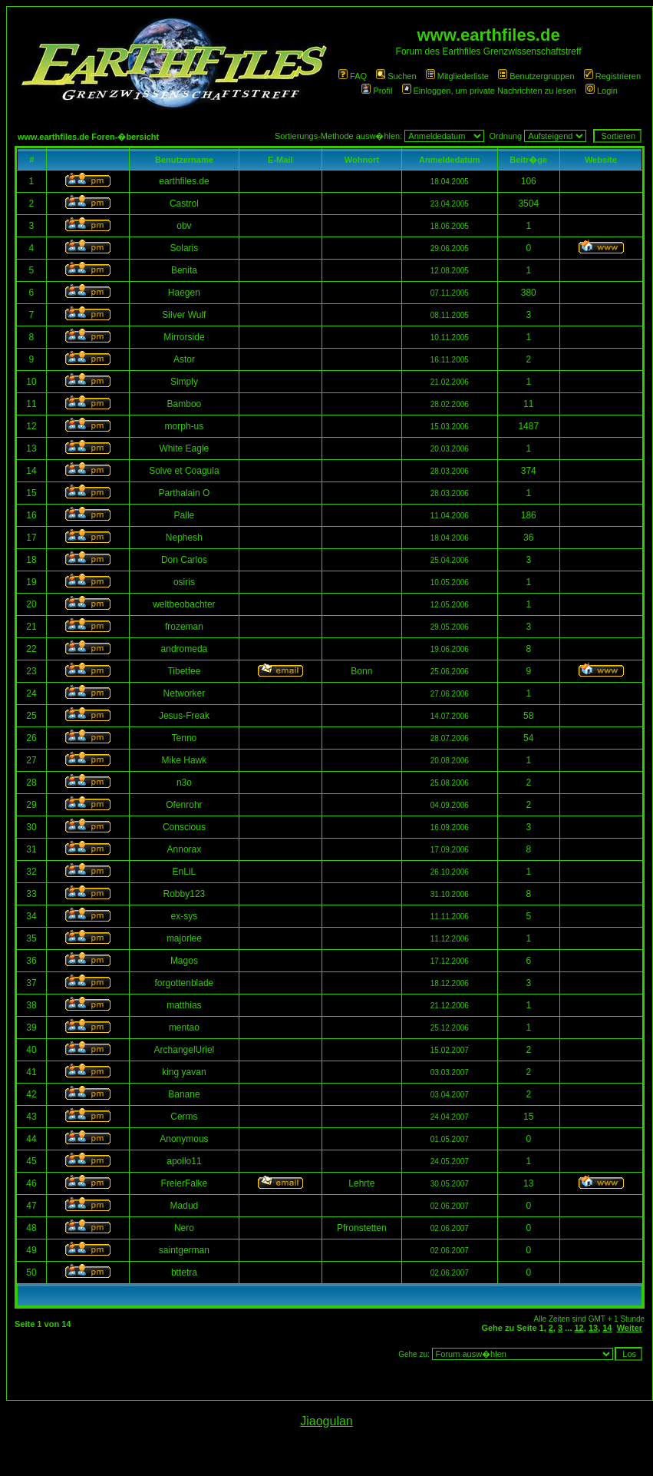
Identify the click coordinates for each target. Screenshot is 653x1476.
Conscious (184, 827)
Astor (184, 359)
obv (183, 225)
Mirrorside (183, 337)
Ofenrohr (184, 804)
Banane (184, 1094)
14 (607, 1327)
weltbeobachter (184, 604)
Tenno (184, 738)
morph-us (184, 426)
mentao (184, 1027)
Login (601, 90)
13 (593, 1327)
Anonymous (184, 1138)
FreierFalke (184, 1183)
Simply (184, 381)
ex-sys (184, 916)
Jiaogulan (326, 1421)
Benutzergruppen (536, 76)
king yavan (184, 1072)
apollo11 (184, 1161)
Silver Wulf (184, 314)
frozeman (184, 626)
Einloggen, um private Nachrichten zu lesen (489, 90)
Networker (184, 693)
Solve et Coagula (184, 470)
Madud (184, 1205)
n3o (184, 782)
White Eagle (184, 448)
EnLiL (184, 871)
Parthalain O (184, 493)
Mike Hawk (184, 760)
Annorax (184, 849)
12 (579, 1327)
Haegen (184, 292)
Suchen (396, 76)
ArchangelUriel (184, 1049)
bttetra (184, 1272)
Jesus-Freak (184, 715)
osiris (184, 582)
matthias (184, 1005)
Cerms (183, 1116)
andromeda (184, 649)
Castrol (184, 203)
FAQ (352, 76)
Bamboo (184, 404)
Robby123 (184, 894)
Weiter (629, 1327)
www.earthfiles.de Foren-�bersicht (88, 136)
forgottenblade (184, 983)
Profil (376, 90)
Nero (184, 1228)
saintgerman (184, 1250)
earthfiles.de (184, 181)
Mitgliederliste (457, 76)
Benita (184, 270)
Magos (184, 960)
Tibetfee (183, 671)
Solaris (184, 248)
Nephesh (184, 537)
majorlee (184, 938)
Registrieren (612, 76)
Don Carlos (184, 559)
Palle (184, 515)
